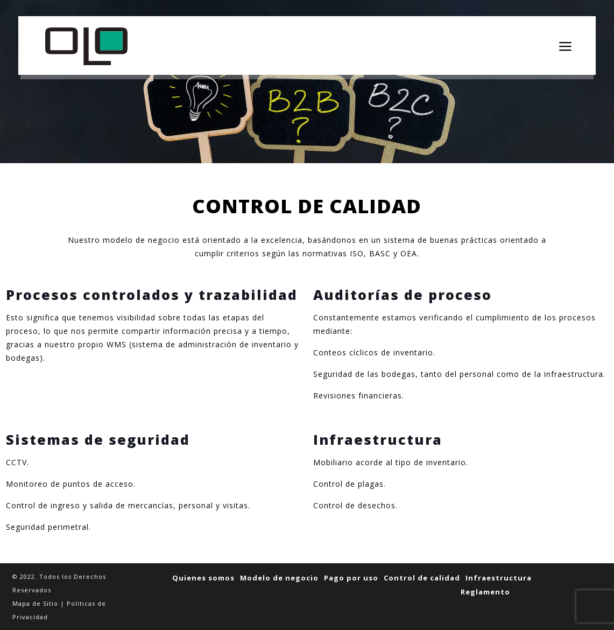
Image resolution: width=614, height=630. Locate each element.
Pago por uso (351, 578)
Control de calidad (422, 578)
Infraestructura (498, 578)
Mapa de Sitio (35, 603)
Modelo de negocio (279, 578)
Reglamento (485, 592)
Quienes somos (203, 578)
